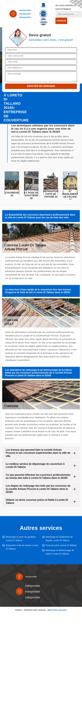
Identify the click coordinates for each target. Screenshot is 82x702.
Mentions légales (57, 610)
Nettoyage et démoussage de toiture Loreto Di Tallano (60, 552)
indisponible (25, 10)
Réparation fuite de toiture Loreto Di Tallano (22, 547)
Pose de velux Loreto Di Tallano (61, 545)
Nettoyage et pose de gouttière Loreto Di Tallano (21, 539)
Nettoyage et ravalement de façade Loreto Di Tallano (59, 539)
